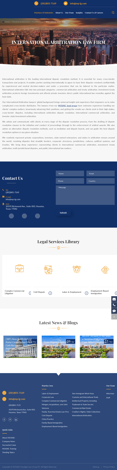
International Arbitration (55, 22)
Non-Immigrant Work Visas (83, 395)
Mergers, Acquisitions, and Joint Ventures (55, 408)
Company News (8, 443)
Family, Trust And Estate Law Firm (55, 413)
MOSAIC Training (9, 450)
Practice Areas (38, 22)
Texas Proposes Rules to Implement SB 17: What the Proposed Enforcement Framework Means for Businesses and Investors (58, 348)
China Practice (48, 420)
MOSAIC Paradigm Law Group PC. (27, 468)
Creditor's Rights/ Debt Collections (86, 413)
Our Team (69, 12)
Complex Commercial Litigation (14, 292)
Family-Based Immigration (52, 424)
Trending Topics (8, 454)
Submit (63, 213)
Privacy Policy (109, 468)
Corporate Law (48, 398)
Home (7, 22)
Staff (108, 399)
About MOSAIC (8, 439)
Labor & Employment (71, 292)
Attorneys (110, 395)
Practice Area (47, 387)
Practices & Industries (43, 12)
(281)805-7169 (45, 3)
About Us (59, 12)
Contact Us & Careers (94, 12)
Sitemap (96, 468)
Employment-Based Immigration (100, 292)
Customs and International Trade (85, 398)
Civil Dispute (39, 292)
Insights (79, 12)
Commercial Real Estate (81, 409)
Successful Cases (9, 446)
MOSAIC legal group (67, 105)
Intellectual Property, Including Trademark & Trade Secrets (84, 404)
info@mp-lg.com (75, 3)
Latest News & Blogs (58, 323)
